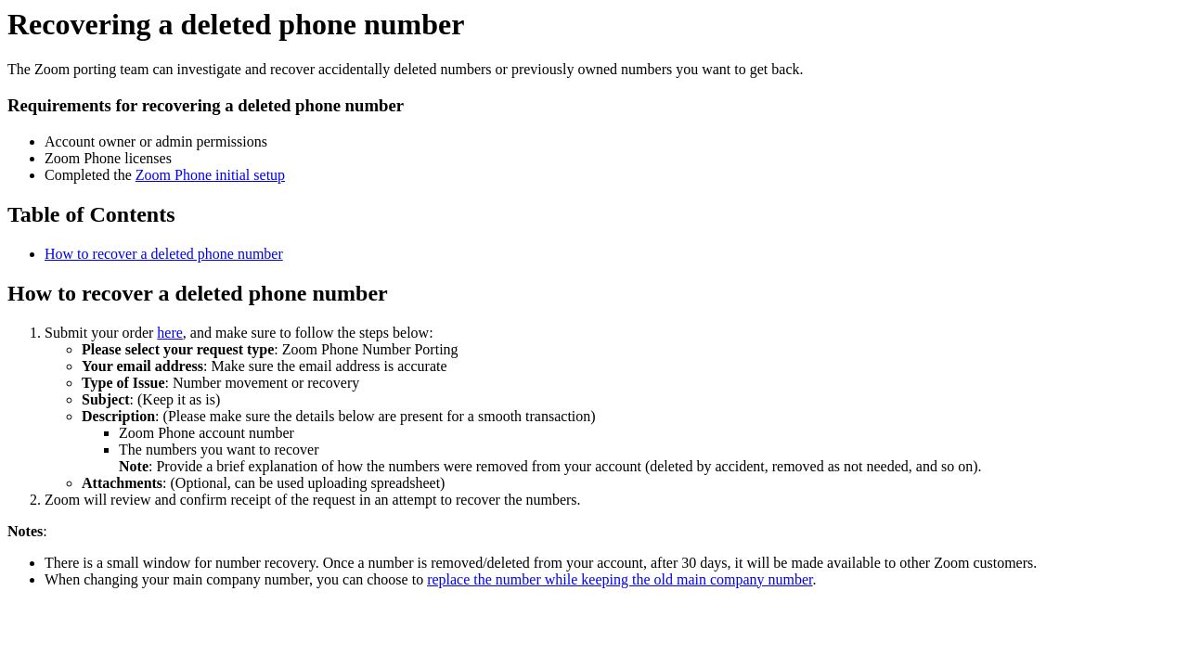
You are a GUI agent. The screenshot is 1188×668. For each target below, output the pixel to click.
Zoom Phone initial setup (210, 175)
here (170, 332)
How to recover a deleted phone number (164, 254)
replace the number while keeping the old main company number (619, 579)
